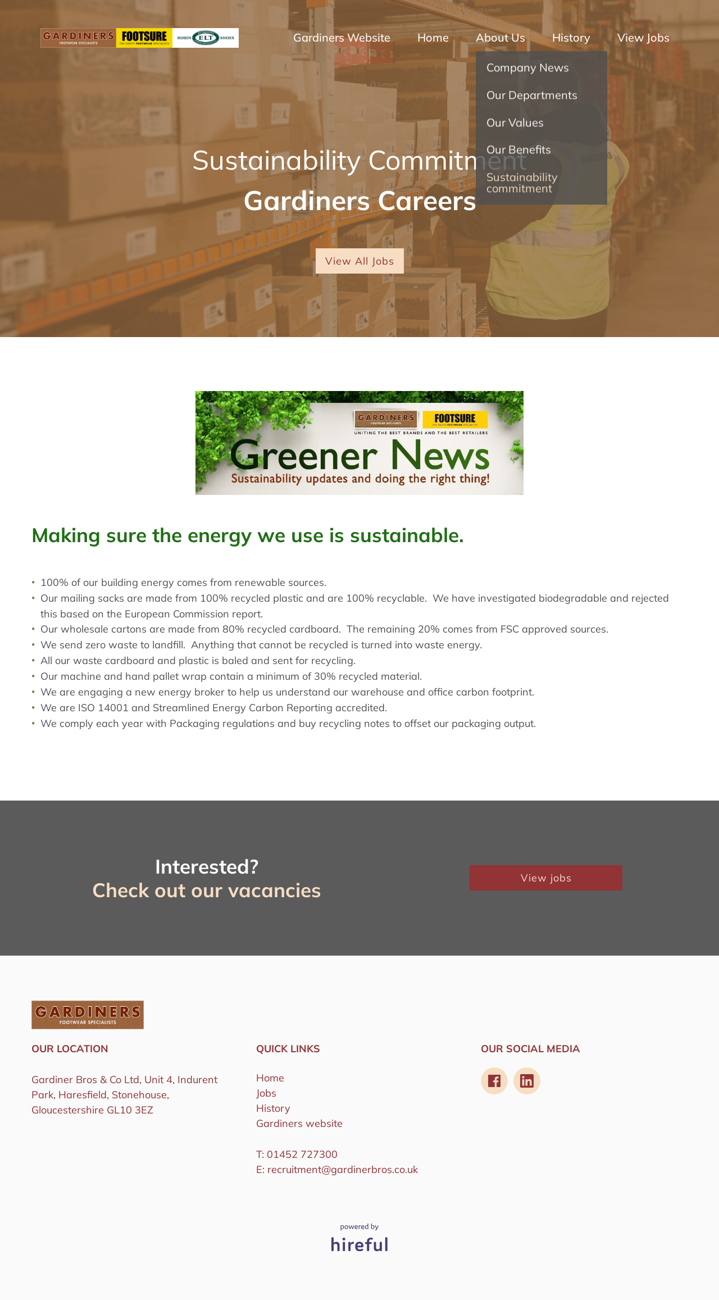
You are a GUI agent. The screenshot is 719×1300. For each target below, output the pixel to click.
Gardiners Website (341, 37)
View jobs (546, 877)
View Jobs (643, 37)
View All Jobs (359, 260)
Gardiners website (299, 1123)
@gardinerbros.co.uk (369, 1169)
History (571, 37)
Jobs (266, 1093)
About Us (500, 37)
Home (433, 37)
